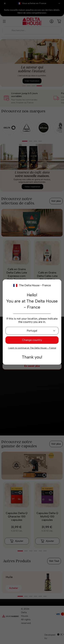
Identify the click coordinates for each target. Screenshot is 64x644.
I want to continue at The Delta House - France (32, 348)
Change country (32, 340)
